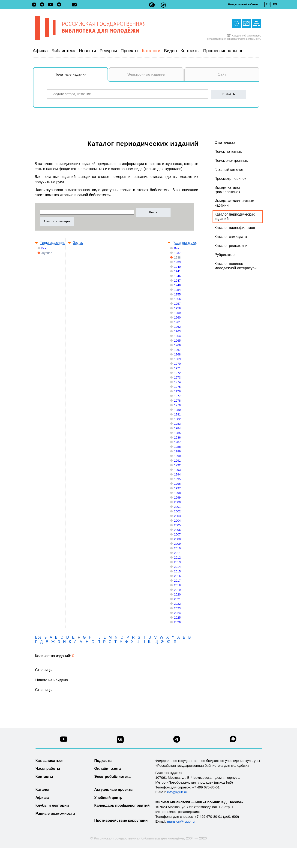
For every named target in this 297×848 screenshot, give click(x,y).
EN (275, 4)
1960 (177, 317)
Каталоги (151, 50)
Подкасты (103, 761)
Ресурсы (108, 50)
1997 (177, 488)
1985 (177, 433)
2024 (177, 613)
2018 (177, 585)
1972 (177, 373)
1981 (177, 414)
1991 (177, 460)
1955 (177, 294)
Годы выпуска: (185, 242)
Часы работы (48, 768)
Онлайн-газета (107, 768)
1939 (177, 262)
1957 (177, 303)
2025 (177, 617)
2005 (177, 525)
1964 (177, 336)
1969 (177, 359)
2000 (177, 502)
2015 (177, 571)
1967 (177, 350)
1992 (177, 465)
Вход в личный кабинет (243, 4)
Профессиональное (223, 50)
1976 (177, 391)
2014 (177, 566)
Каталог (43, 789)
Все (43, 248)
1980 (177, 410)
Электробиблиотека (112, 777)
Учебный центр (108, 798)
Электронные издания (146, 74)
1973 (177, 377)
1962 (177, 326)
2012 (177, 557)
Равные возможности (55, 813)
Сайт (222, 74)
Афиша (40, 50)
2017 (177, 580)
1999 (177, 497)
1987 (177, 442)
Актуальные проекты (114, 789)
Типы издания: (52, 242)
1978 (177, 400)
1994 (177, 474)
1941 (177, 271)
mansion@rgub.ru (181, 821)
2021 (177, 599)
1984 (177, 428)
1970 (177, 363)
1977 (177, 396)
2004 (177, 520)
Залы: (78, 242)
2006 (177, 530)
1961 (177, 322)
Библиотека (63, 50)
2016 (177, 576)
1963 (177, 331)
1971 (177, 368)
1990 (177, 456)
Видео (170, 50)
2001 (177, 506)
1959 (177, 313)
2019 (177, 590)
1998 (177, 493)
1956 (177, 299)
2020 (177, 594)
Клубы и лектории (52, 805)
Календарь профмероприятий (122, 805)
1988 (177, 446)
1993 (177, 470)
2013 (177, 562)
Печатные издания (81, 76)
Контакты (189, 50)
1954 (177, 290)
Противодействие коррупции (121, 820)
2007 (177, 534)
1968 (177, 354)
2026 (177, 622)
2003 (177, 516)
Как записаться (49, 761)
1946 (177, 276)
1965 (177, 340)
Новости (87, 50)
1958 (177, 308)
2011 (177, 553)
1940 (177, 266)
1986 (177, 437)
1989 (177, 451)
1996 (177, 483)
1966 (177, 345)
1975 (177, 386)
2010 (177, 548)
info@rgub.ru (177, 792)
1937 (177, 253)
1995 (177, 479)
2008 (177, 539)
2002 (177, 511)
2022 (177, 603)
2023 (177, 608)
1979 (177, 405)
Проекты (129, 50)
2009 (177, 543)
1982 (177, 419)
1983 (177, 423)
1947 (177, 280)
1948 (177, 285)
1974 (177, 382)
